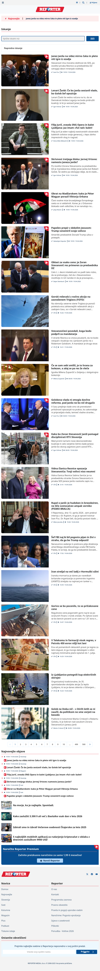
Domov (4, 889)
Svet (21, 785)
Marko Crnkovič (58, 728)
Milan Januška (58, 522)
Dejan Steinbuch (58, 281)
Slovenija (23, 757)
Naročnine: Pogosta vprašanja (65, 915)
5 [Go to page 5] (36, 744)
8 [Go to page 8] (52, 744)
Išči (92, 38)
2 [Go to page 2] (20, 744)
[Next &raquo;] (90, 744)
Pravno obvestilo (59, 904)
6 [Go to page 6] (41, 744)
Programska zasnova (61, 899)
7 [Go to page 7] (47, 744)
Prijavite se (87, 952)
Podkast (5, 925)
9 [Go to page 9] (57, 744)
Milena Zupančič (58, 379)
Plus (3, 920)
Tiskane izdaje (8, 931)
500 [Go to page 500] (83, 744)
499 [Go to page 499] (76, 744)
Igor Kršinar (57, 107)
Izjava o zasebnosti (60, 920)
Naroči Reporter (50, 860)
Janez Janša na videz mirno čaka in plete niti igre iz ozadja (52, 18)
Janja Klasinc (57, 210)
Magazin (23, 771)
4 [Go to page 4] (31, 744)
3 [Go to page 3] (25, 744)
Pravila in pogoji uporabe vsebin (67, 910)
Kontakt (55, 894)
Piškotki (55, 925)
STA (54, 313)
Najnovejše (6, 894)
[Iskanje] (43, 38)
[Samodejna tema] (77, 2)
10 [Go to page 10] (64, 744)
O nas (54, 889)
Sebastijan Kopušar (59, 241)
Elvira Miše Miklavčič (60, 141)
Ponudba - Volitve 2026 (62, 931)
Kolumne (5, 910)
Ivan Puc (56, 72)
